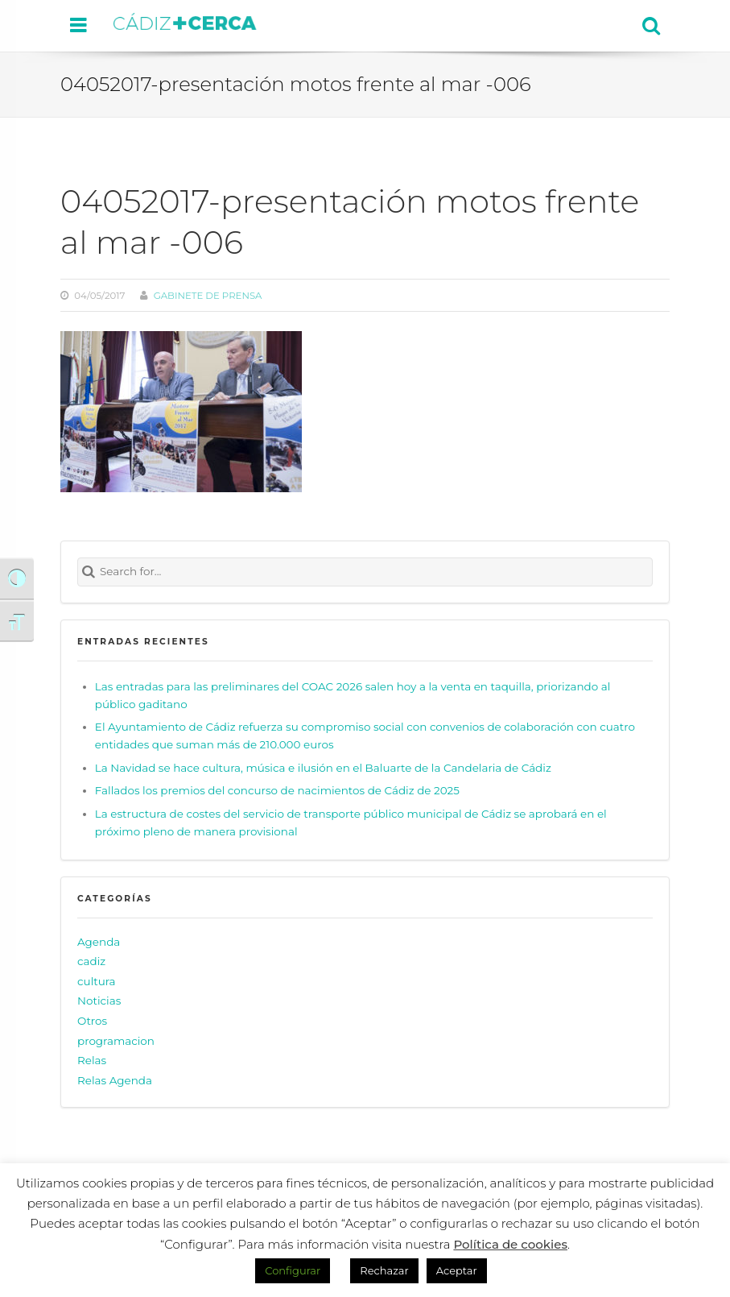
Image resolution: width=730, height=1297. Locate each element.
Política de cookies (510, 1244)
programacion (116, 1040)
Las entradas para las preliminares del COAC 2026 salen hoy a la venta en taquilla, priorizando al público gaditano (353, 695)
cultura (96, 981)
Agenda (98, 941)
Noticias (99, 1000)
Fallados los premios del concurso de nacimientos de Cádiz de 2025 (277, 790)
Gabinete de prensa (208, 295)
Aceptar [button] (456, 1270)
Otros (92, 1020)
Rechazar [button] (384, 1270)
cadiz (91, 961)
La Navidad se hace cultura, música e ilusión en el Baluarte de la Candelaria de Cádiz (323, 767)
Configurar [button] (292, 1270)
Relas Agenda (114, 1080)
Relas (91, 1060)
